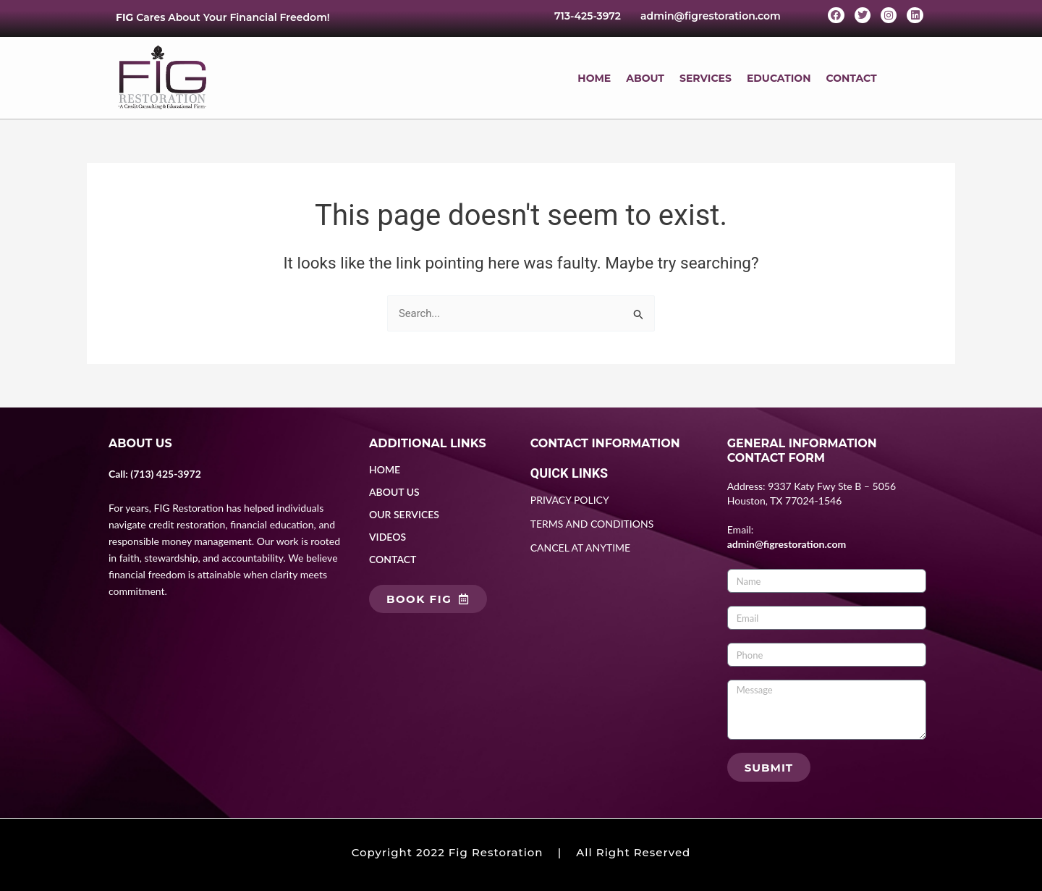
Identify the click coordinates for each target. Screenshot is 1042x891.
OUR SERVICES (404, 514)
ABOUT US (394, 492)
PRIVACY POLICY (569, 500)
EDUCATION (779, 78)
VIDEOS (387, 537)
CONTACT (851, 78)
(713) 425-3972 (165, 474)
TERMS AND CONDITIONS (592, 524)
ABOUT (645, 78)
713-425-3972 (587, 15)
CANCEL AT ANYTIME (580, 548)
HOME (594, 78)
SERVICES (705, 78)
